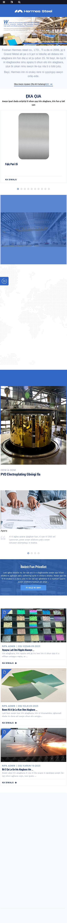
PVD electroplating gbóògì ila (20, 474)
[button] (26, 42)
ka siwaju (11, 179)
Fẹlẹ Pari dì (11, 164)
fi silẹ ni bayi (33, 588)
